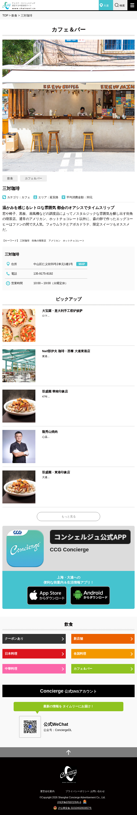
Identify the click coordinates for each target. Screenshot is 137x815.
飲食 (14, 15)
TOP (5, 15)
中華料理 (11, 668)
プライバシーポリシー (77, 791)
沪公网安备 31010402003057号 (75, 808)
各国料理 (80, 653)
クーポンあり (14, 638)
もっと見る (68, 516)
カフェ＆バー (83, 668)
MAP (82, 264)
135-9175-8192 (43, 273)
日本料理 (11, 653)
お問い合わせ (97, 791)
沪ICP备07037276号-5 (69, 802)
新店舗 (78, 638)
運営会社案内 (47, 791)
